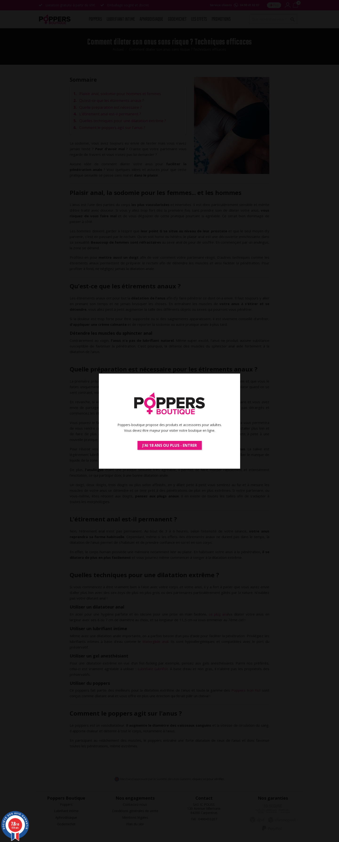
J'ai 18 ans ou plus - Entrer (169, 445)
